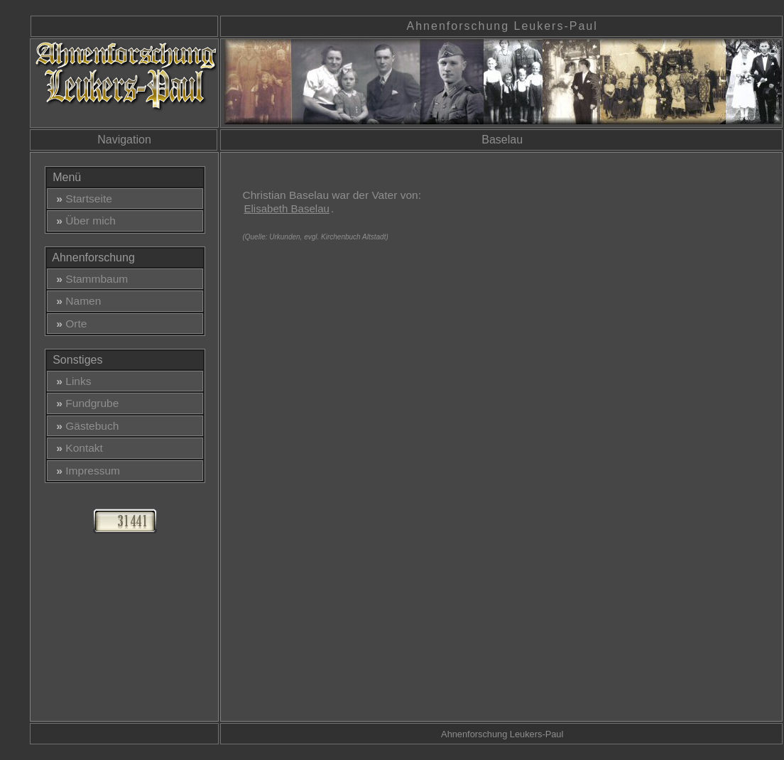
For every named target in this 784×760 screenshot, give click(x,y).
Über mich (83, 221)
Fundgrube (84, 403)
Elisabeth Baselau (286, 208)
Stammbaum (89, 279)
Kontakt (76, 448)
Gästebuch (84, 426)
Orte (68, 323)
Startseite (81, 198)
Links (71, 381)
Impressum (85, 471)
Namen (76, 301)
